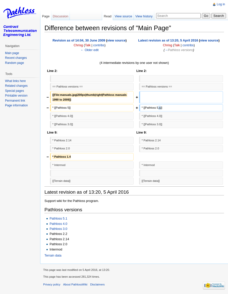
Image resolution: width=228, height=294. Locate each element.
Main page (12, 53)
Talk (88, 45)
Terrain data (53, 255)
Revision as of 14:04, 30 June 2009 (78, 40)
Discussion (60, 16)
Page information (16, 105)
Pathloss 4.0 (58, 224)
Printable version (16, 95)
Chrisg (78, 45)
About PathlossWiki (75, 284)
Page (45, 16)
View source (123, 16)
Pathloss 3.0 (58, 229)
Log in (221, 4)
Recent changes (16, 58)
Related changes (16, 86)
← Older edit (90, 50)
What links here (15, 81)
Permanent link (15, 100)
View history (144, 16)
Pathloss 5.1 (58, 218)
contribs (98, 45)
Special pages (14, 91)
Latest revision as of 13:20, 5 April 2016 (168, 40)
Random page (14, 63)
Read (107, 16)
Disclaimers (97, 284)
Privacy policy (51, 284)
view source (116, 40)
